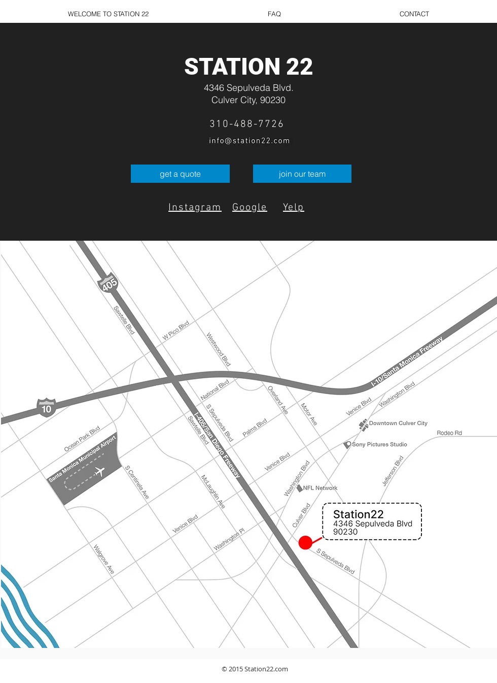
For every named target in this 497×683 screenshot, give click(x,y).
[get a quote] (180, 174)
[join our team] (302, 174)
